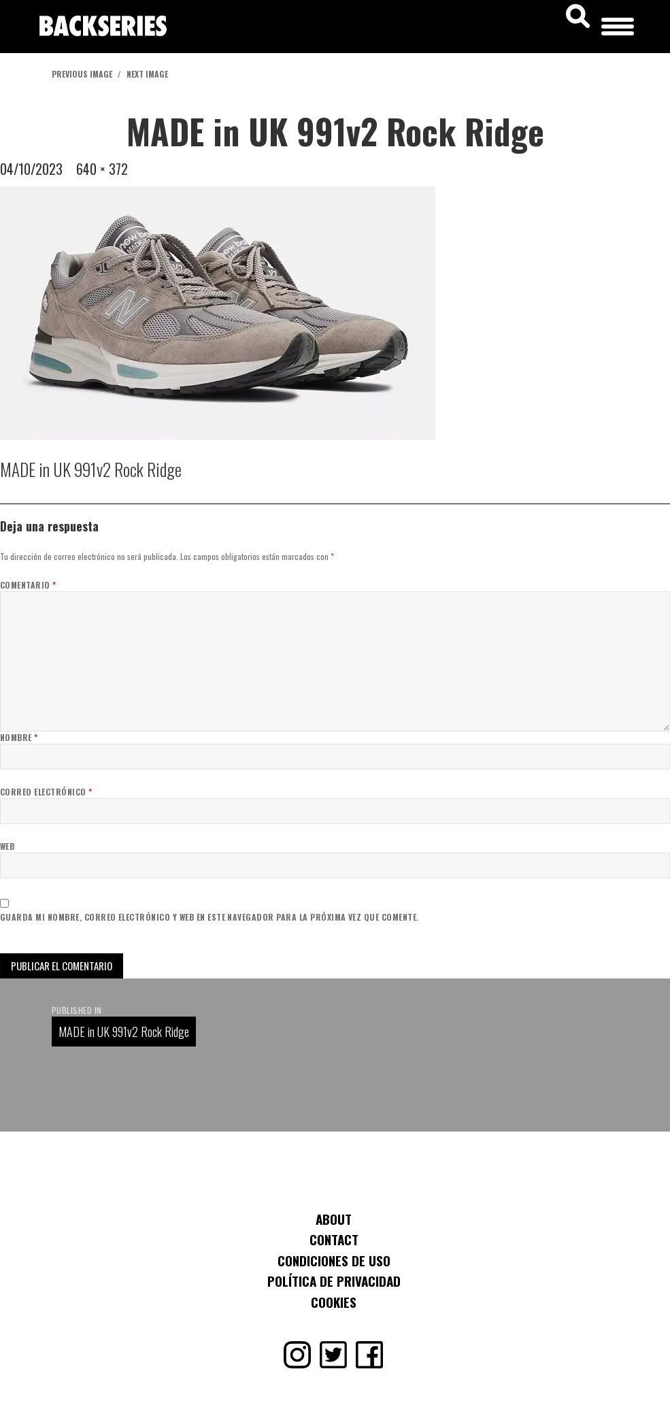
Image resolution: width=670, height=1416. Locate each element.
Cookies (333, 1301)
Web (7, 846)
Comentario (28, 585)
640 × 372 (102, 169)
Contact (333, 1239)
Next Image (147, 74)
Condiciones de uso (334, 1260)
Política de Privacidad (334, 1280)
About (334, 1218)
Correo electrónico (46, 791)
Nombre (19, 737)
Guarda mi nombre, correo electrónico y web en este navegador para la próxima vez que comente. (209, 917)
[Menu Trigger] (618, 24)
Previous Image (82, 74)
